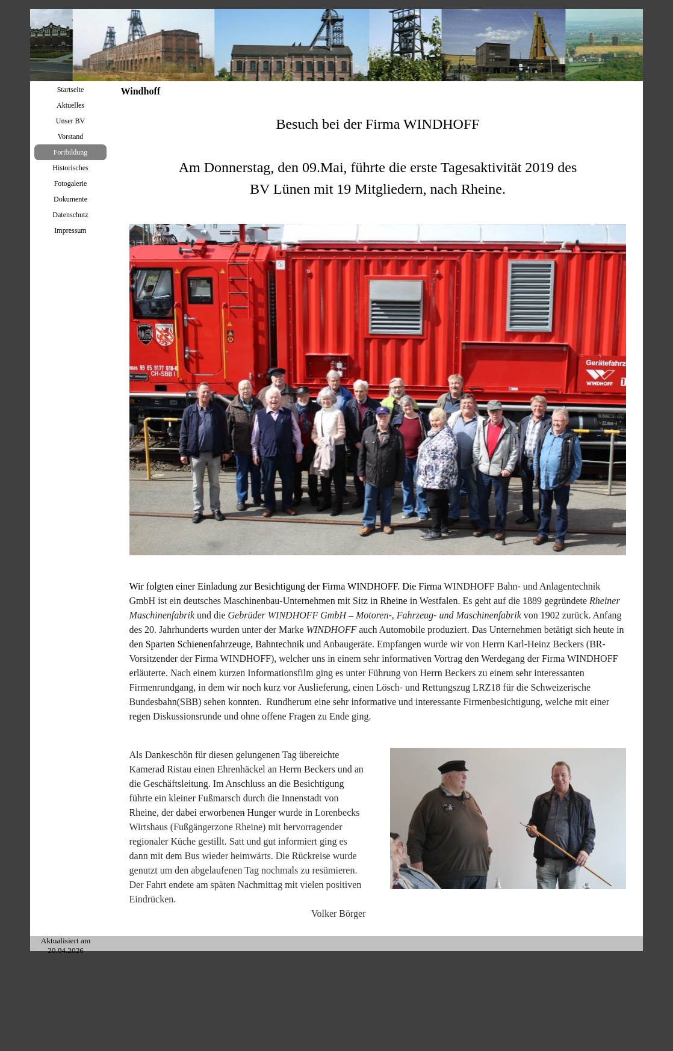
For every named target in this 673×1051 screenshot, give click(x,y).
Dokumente (70, 199)
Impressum (70, 230)
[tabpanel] (378, 156)
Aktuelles (70, 105)
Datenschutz (70, 215)
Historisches (70, 168)
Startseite (70, 89)
